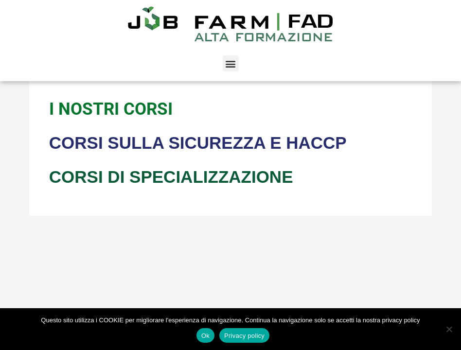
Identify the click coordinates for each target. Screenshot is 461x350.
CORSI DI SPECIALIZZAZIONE (171, 176)
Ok (205, 335)
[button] (231, 63)
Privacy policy (244, 335)
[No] (449, 329)
